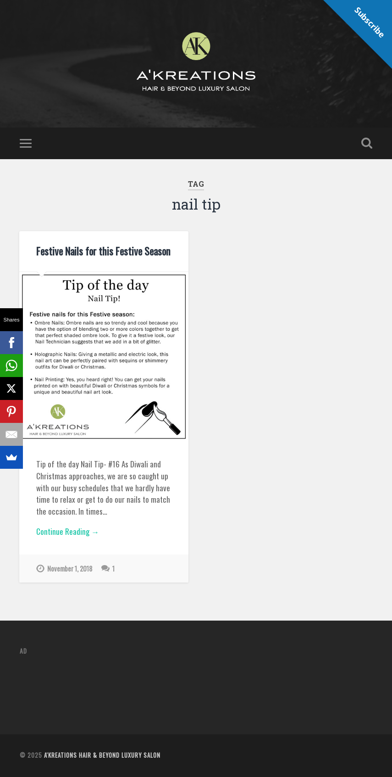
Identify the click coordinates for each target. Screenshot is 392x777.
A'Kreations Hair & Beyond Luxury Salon (102, 755)
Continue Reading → (67, 531)
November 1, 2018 (69, 568)
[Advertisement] (186, 684)
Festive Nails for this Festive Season (103, 251)
